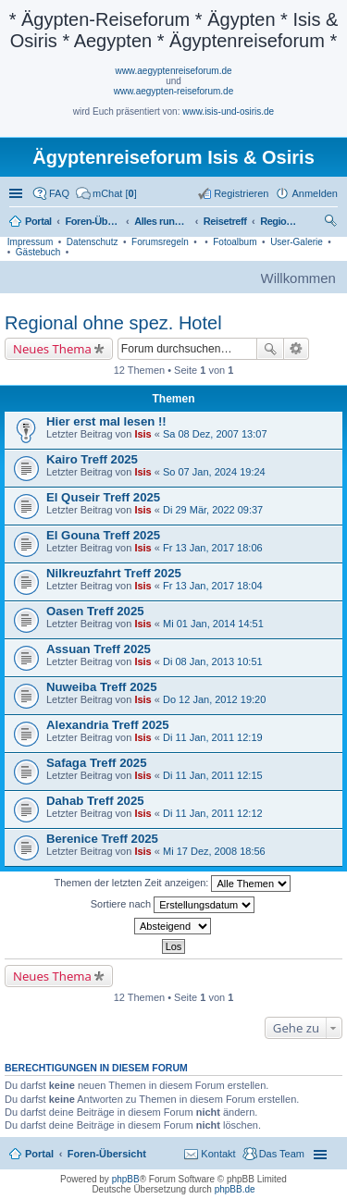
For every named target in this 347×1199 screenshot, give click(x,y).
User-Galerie (296, 242)
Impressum (30, 242)
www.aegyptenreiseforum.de (173, 71)
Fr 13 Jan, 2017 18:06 (213, 547)
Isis (142, 433)
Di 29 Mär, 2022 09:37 (213, 509)
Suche (270, 349)
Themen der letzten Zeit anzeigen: (173, 883)
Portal (38, 221)
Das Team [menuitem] (281, 1153)
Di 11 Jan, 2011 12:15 (213, 775)
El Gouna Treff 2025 (103, 535)
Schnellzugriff (17, 193)
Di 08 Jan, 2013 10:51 (213, 661)
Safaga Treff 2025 (96, 763)
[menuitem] (106, 193)
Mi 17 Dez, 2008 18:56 (214, 851)
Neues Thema (52, 348)
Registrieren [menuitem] (241, 193)
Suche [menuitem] (332, 223)
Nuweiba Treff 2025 (101, 687)
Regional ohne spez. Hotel (113, 323)
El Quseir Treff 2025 (103, 497)
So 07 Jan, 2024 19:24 (214, 471)
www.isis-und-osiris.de (228, 111)
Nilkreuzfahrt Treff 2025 (113, 573)
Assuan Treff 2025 (98, 649)
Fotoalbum (234, 242)
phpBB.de (235, 1189)
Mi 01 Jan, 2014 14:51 (213, 623)
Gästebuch (38, 252)
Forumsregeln (160, 242)
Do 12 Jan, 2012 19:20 (214, 699)
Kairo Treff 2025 (92, 459)
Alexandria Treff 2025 (107, 725)
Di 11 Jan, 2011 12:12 (213, 813)
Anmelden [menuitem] (314, 193)
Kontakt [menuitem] (218, 1153)
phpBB (126, 1179)
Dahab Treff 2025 (95, 801)
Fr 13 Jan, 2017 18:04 (213, 585)
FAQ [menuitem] (59, 193)
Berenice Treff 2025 (102, 839)
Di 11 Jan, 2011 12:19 (213, 737)
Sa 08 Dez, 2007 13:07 (215, 433)
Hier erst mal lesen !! (106, 421)
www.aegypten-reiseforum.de (174, 91)
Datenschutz (92, 242)
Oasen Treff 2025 (95, 611)
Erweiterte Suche (296, 349)
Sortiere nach (172, 904)
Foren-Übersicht (107, 1153)
